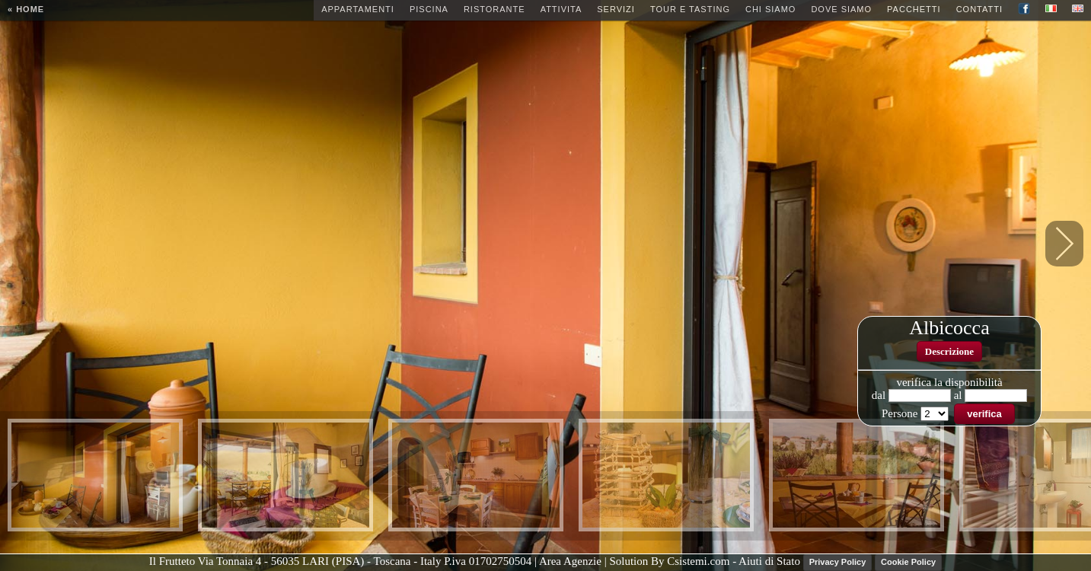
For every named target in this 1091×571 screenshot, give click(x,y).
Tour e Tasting (690, 9)
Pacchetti (914, 9)
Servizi (616, 9)
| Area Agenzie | (571, 562)
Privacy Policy (837, 561)
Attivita (561, 9)
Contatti (979, 9)
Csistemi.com (699, 562)
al (958, 395)
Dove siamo (841, 9)
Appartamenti (357, 9)
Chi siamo (770, 9)
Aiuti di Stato (769, 562)
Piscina (429, 9)
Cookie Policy (908, 561)
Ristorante (494, 9)
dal (878, 395)
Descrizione (949, 351)
